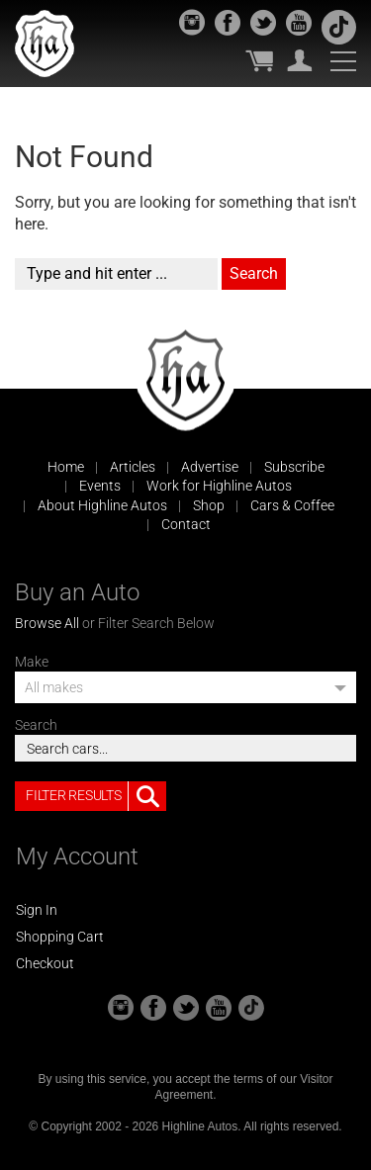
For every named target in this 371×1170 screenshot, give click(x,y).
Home (65, 467)
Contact (186, 524)
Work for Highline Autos (219, 486)
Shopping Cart (60, 937)
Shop (209, 505)
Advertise (209, 467)
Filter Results (96, 796)
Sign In (36, 910)
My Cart (259, 60)
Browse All (47, 623)
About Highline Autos (102, 505)
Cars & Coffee (292, 505)
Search (36, 725)
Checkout (45, 963)
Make (31, 662)
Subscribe (294, 467)
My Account (300, 60)
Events (100, 486)
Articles (132, 467)
